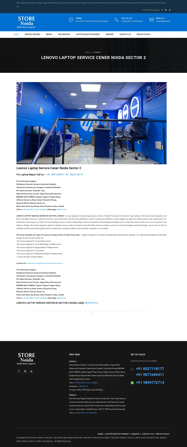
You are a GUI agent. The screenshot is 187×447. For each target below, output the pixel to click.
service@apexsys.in (163, 21)
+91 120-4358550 (91, 382)
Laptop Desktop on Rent (88, 34)
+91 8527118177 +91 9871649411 (132, 21)
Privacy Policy (143, 34)
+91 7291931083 (90, 412)
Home (16, 34)
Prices (49, 34)
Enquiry (110, 34)
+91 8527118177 (80, 382)
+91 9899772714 (82, 386)
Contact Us (125, 34)
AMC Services (64, 34)
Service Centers (32, 34)
